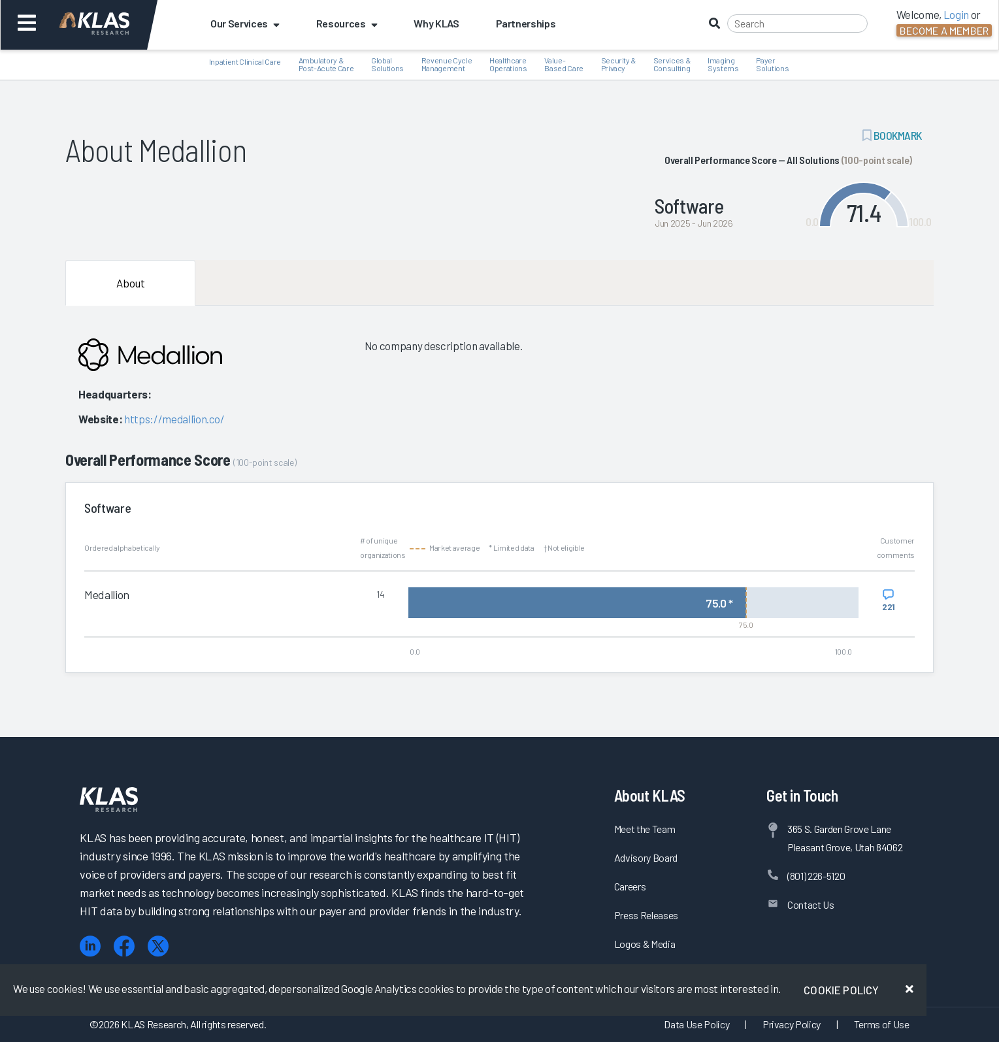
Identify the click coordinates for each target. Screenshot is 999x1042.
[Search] (797, 23)
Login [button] (956, 14)
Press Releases (646, 915)
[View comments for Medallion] (888, 600)
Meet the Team (645, 828)
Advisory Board (646, 857)
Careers (630, 886)
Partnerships (526, 23)
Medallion (106, 594)
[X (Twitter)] (158, 946)
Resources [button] (347, 23)
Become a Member (944, 30)
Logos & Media (645, 943)
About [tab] (130, 282)
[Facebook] (124, 946)
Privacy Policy (791, 1024)
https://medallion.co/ (174, 418)
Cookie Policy (841, 989)
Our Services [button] (245, 23)
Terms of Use (881, 1024)
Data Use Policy (696, 1024)
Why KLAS (436, 23)
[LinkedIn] (90, 946)
